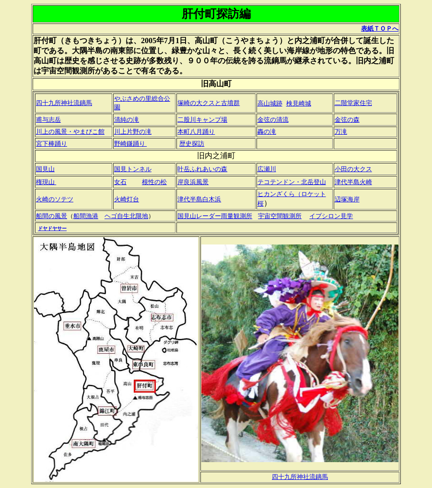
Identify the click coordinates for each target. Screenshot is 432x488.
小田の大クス (353, 169)
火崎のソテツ (54, 199)
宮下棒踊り (51, 143)
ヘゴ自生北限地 (126, 216)
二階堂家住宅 (353, 102)
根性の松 (154, 182)
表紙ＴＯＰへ (379, 28)
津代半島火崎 (353, 182)
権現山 (46, 182)
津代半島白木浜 (199, 199)
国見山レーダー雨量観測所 (214, 216)
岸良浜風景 (193, 182)
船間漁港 (85, 216)
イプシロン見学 (331, 216)
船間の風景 (51, 216)
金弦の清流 (273, 119)
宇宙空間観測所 (280, 216)
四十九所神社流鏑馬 (64, 102)
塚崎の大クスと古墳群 (208, 102)
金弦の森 (347, 119)
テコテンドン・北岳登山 (291, 182)
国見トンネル (133, 169)
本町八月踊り (196, 131)
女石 (120, 182)
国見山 (45, 169)
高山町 (206, 40)
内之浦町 (309, 40)
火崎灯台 (126, 199)
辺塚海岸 (347, 199)
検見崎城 (298, 103)
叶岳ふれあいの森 (202, 169)
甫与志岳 (48, 119)
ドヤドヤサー (52, 228)
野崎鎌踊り (130, 143)
